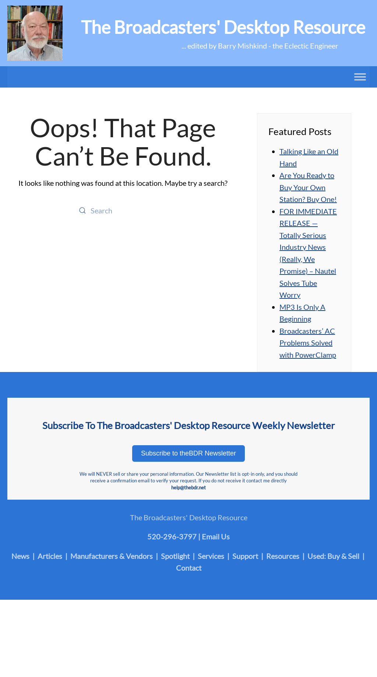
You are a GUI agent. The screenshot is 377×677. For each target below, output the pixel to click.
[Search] (123, 210)
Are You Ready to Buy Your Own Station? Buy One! (308, 187)
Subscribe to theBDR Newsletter (188, 453)
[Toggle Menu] (360, 76)
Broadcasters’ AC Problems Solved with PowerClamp (307, 342)
